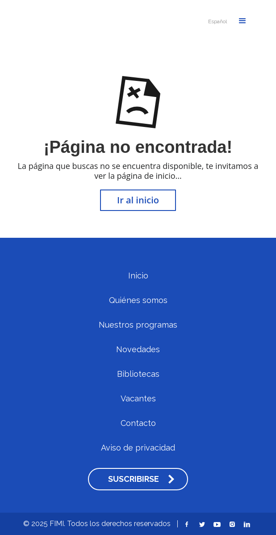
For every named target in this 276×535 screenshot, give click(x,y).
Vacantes (138, 398)
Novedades (138, 349)
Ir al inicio (138, 200)
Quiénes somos (138, 300)
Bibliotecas (138, 374)
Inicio (138, 275)
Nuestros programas (138, 324)
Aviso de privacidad (138, 447)
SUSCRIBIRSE (133, 479)
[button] (217, 21)
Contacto (138, 423)
